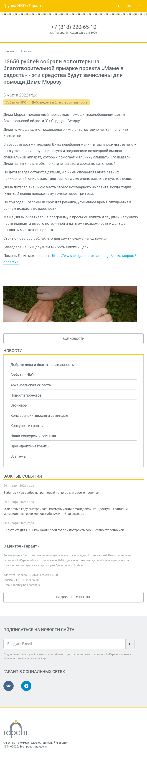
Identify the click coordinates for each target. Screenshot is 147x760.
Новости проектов (26, 395)
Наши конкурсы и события (33, 436)
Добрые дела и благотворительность (59, 102)
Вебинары (19, 405)
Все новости (73, 339)
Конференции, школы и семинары (39, 415)
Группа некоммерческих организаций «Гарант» (37, 742)
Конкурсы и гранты (26, 426)
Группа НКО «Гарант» (23, 5)
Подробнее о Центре (73, 597)
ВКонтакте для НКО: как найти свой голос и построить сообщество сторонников (63, 530)
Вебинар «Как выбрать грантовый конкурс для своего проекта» (51, 492)
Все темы (18, 456)
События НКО (16, 102)
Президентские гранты (29, 446)
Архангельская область (30, 385)
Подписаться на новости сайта (38, 629)
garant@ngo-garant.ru (26, 585)
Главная (8, 51)
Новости (13, 350)
